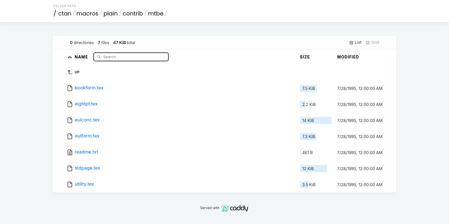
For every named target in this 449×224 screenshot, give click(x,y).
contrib (133, 13)
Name (82, 56)
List (355, 42)
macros (87, 13)
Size (305, 56)
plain (110, 13)
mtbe (156, 13)
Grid (372, 42)
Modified (348, 56)
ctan (65, 13)
